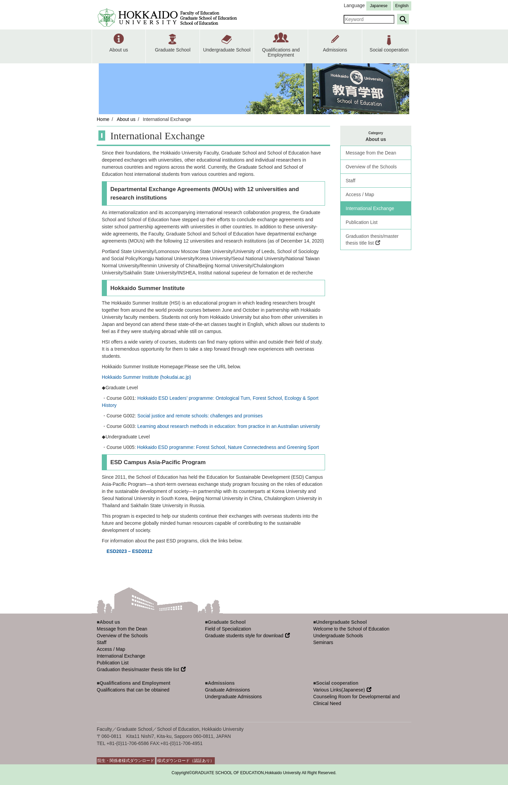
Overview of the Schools (371, 166)
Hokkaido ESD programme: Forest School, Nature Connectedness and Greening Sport (228, 447)
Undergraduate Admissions (233, 696)
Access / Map (360, 194)
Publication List (361, 222)
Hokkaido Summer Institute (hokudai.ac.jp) (146, 377)
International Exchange (370, 208)
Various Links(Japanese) (342, 690)
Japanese (379, 5)
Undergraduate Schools (338, 635)
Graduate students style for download (247, 635)
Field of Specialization (228, 629)
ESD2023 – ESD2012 (129, 551)
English (402, 5)
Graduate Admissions (227, 690)
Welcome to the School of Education (351, 629)
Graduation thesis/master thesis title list (372, 239)
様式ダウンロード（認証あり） (185, 760)
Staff (350, 180)
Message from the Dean (371, 153)
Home (103, 119)
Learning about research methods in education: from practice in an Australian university (228, 426)
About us (126, 119)
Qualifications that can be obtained (133, 690)
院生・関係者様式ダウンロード (125, 760)
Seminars (323, 642)
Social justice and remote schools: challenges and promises (199, 415)
